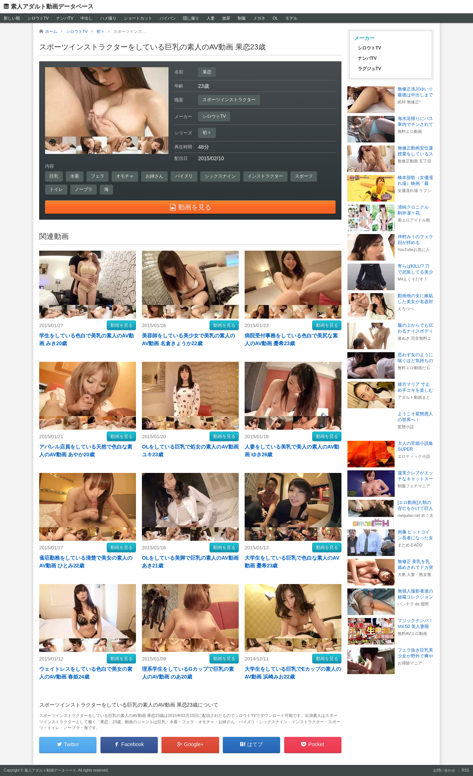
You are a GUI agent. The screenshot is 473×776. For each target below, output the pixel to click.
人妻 (211, 18)
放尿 (226, 18)
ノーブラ (83, 189)
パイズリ (184, 176)
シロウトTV (38, 18)
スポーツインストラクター (229, 99)
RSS (465, 770)
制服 (242, 18)
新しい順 (12, 18)
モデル (291, 18)
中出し (87, 18)
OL (275, 18)
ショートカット (138, 18)
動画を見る (121, 325)
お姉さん (154, 176)
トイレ (56, 189)
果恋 (207, 72)
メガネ (259, 18)
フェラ (97, 176)
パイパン (168, 18)
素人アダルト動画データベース (52, 6)
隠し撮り (191, 18)
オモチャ (125, 176)
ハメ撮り (108, 18)
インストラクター (265, 176)
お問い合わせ (444, 770)
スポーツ (304, 176)
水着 (74, 176)
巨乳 (54, 176)
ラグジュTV (369, 68)
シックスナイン (220, 176)
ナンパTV (65, 18)
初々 (207, 132)
